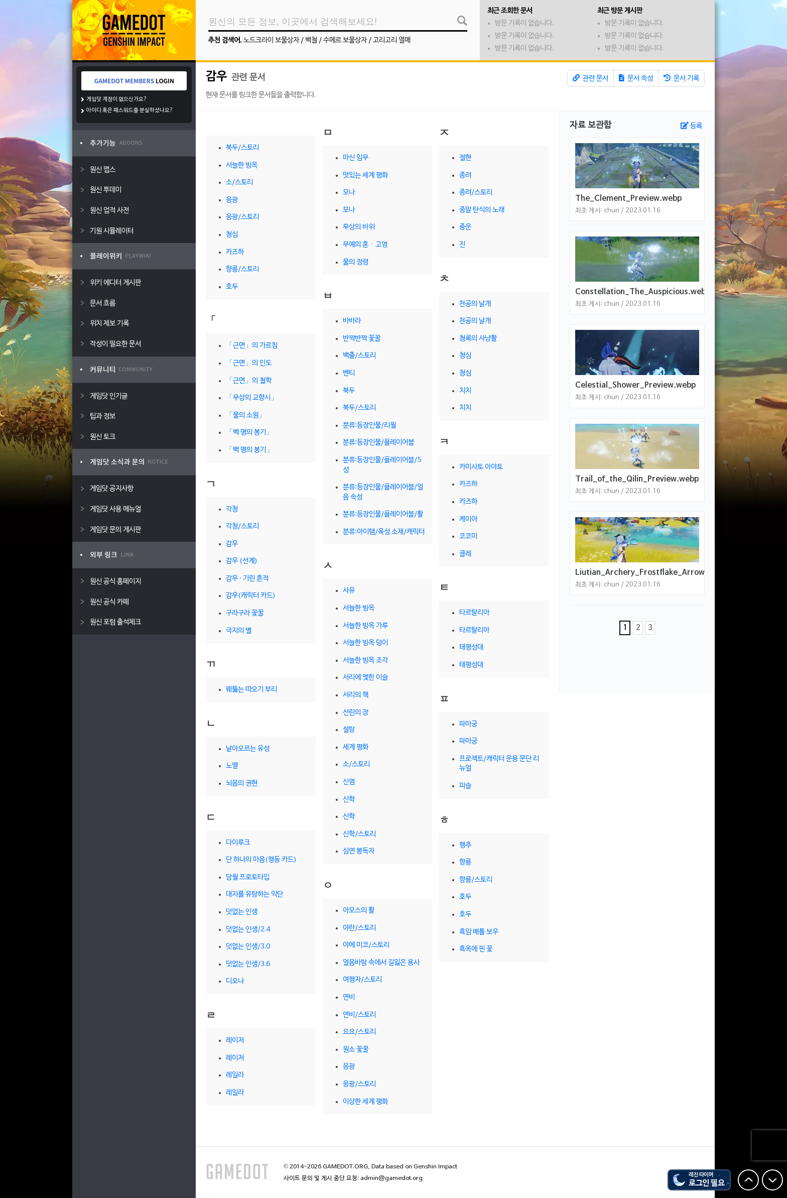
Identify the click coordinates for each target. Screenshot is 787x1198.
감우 (216, 76)
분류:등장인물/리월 (369, 425)
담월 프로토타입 (248, 877)
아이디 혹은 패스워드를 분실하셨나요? (129, 110)
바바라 (352, 321)
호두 (232, 287)
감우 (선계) (241, 561)
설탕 (349, 730)
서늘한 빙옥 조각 (365, 660)
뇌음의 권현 (241, 783)
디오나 (235, 981)
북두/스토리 (242, 148)
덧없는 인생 (241, 912)
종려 (465, 175)
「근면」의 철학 (249, 381)
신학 (349, 799)
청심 (232, 234)
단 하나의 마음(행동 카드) (261, 860)
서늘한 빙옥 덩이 (365, 643)
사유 (349, 590)
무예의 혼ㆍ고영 (365, 245)
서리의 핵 (355, 695)
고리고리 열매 (392, 40)
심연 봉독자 (358, 851)
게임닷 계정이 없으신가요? (116, 99)
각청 (232, 509)
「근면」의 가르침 (252, 345)
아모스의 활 (358, 910)
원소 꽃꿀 (355, 1049)
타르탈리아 (474, 613)
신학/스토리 (359, 834)
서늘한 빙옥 (241, 165)
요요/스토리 (359, 1032)
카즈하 (235, 252)
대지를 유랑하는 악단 (254, 894)
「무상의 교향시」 (252, 398)
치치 (465, 391)
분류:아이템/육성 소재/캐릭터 (384, 532)
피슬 (465, 786)
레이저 (235, 1040)
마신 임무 (355, 158)
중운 (465, 227)
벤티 (349, 373)
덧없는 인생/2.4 (248, 929)
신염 (349, 782)
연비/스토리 (359, 1015)
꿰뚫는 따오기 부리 (251, 689)
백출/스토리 (359, 356)
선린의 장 (355, 712)
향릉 (465, 862)
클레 (465, 554)
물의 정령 (355, 262)
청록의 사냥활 (478, 338)
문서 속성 (636, 78)
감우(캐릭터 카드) (251, 596)
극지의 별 (238, 631)
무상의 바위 (358, 227)
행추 (465, 845)
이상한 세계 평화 (365, 1102)
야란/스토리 (359, 928)
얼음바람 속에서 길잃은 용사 (381, 963)
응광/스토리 (242, 217)
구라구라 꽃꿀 (245, 613)
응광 (232, 200)
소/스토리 (239, 182)
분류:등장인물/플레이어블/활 (383, 514)
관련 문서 (590, 78)
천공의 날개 (475, 304)
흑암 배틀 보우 (478, 932)
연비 (349, 997)
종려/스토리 (475, 192)
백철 (311, 40)
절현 (465, 158)
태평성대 (471, 647)
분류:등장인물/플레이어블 (378, 442)
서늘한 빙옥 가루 (365, 626)
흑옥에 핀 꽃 (475, 949)
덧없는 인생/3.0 (248, 946)
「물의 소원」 (246, 415)
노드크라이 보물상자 (271, 40)
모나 (349, 192)
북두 (349, 391)
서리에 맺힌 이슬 (365, 677)
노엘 (232, 766)
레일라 (235, 1075)
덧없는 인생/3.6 (248, 964)
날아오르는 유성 (248, 749)
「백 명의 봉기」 (249, 432)
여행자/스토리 (362, 980)
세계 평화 (355, 747)
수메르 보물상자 (345, 40)
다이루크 (238, 843)
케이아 (468, 519)
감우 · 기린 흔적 (247, 578)
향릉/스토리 (242, 269)
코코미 (468, 536)
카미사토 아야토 (481, 467)
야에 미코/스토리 (366, 945)
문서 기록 (681, 78)
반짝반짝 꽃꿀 (361, 338)
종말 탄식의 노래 (481, 210)
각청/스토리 (242, 526)
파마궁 (468, 724)
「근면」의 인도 (249, 363)
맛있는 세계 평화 (365, 175)
